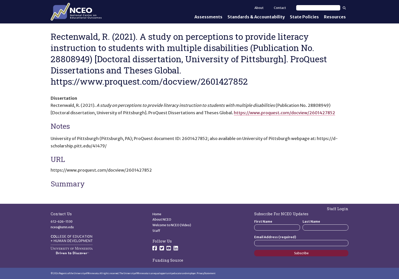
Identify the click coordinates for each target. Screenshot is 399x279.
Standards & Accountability (256, 16)
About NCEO (161, 219)
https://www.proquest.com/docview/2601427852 (284, 112)
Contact (280, 8)
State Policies (304, 16)
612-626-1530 (62, 221)
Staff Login (337, 208)
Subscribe (301, 253)
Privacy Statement (206, 273)
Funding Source (167, 260)
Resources (335, 16)
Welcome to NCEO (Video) (171, 225)
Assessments (208, 16)
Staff (156, 231)
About (259, 8)
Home (156, 214)
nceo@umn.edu (62, 227)
